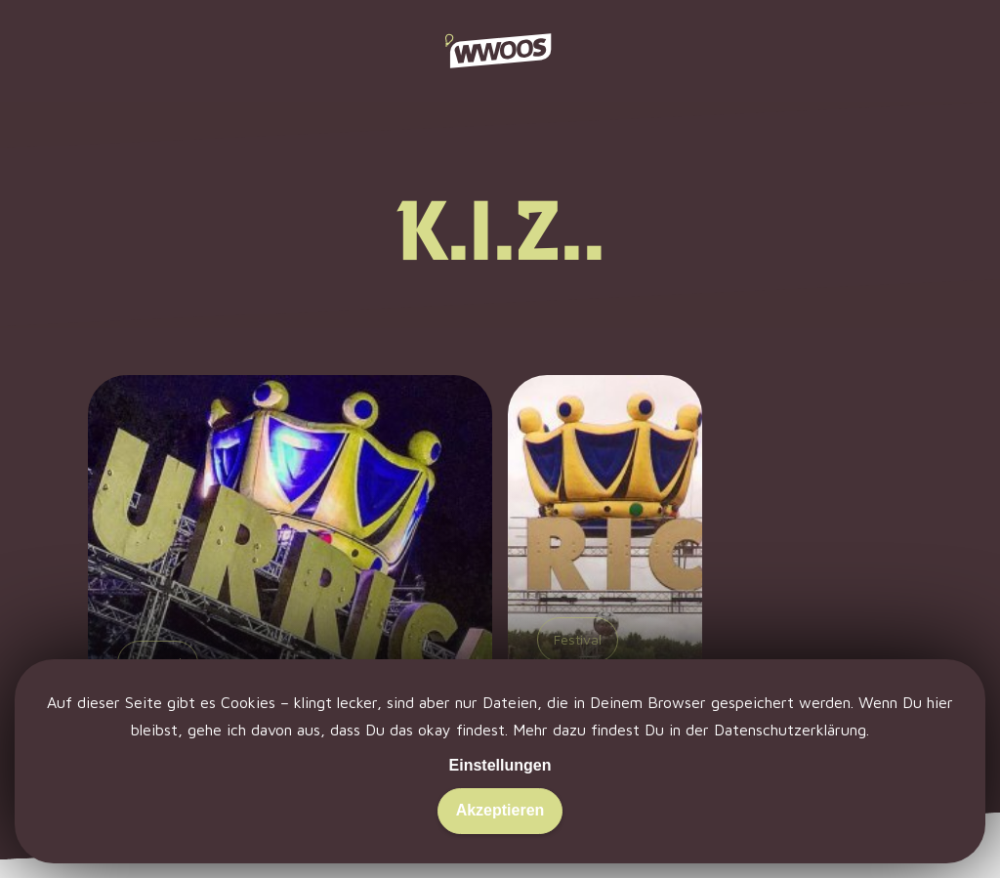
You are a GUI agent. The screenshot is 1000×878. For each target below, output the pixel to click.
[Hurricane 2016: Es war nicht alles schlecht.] (290, 595)
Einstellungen (500, 765)
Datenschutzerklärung (790, 729)
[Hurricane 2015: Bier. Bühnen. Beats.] (605, 595)
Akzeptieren (500, 810)
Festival (578, 639)
